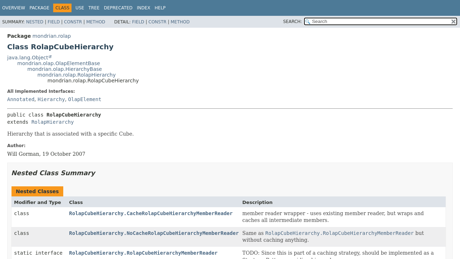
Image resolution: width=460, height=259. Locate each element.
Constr (73, 21)
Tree (94, 7)
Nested (34, 21)
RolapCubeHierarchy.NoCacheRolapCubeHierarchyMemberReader (154, 233)
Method (95, 21)
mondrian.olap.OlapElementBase (58, 63)
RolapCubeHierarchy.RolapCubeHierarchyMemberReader (143, 253)
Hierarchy (51, 99)
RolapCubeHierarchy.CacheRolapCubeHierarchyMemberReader (151, 213)
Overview (13, 7)
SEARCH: (292, 21)
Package (39, 7)
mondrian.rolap (51, 36)
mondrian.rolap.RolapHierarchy (76, 75)
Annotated (20, 99)
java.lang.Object (27, 57)
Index (144, 7)
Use (79, 7)
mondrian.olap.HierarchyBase (64, 69)
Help (160, 7)
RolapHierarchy (52, 122)
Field (53, 21)
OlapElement (85, 99)
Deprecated (118, 7)
